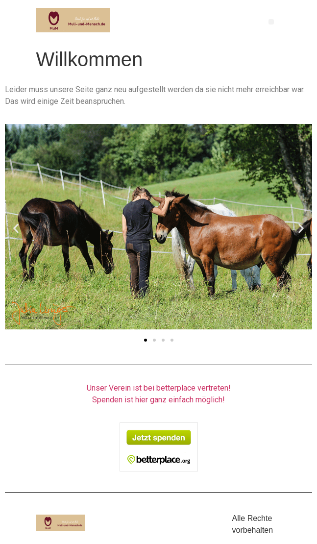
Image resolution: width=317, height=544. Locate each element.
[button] (271, 22)
